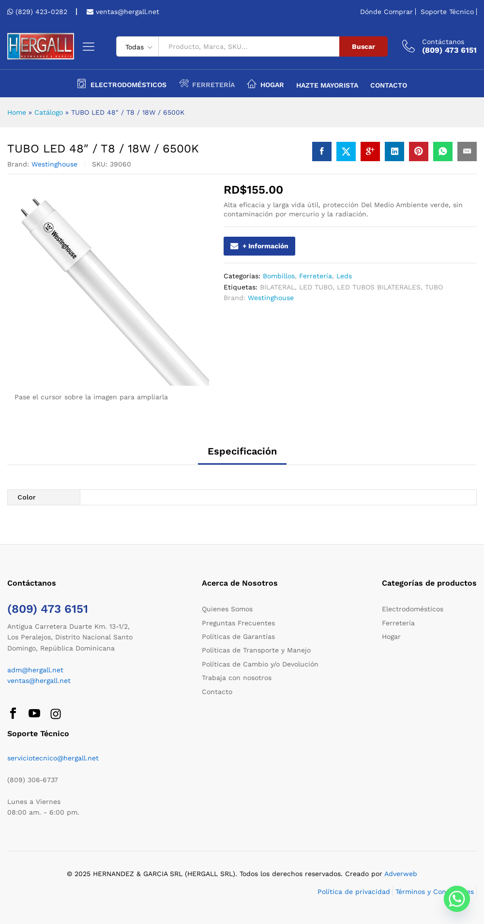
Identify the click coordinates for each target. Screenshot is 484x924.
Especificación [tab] (242, 451)
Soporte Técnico (447, 11)
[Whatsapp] (457, 899)
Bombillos (279, 276)
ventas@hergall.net (126, 11)
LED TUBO (316, 287)
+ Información (259, 246)
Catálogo (48, 112)
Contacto (388, 85)
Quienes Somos (227, 609)
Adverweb (400, 874)
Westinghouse (54, 164)
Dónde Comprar (386, 11)
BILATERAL (277, 287)
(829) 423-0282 (41, 11)
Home (16, 112)
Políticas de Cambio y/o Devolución (260, 664)
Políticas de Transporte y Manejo (256, 650)
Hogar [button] (265, 83)
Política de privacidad (354, 891)
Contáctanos (443, 41)
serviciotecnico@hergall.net (53, 758)
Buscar (363, 46)
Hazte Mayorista (327, 85)
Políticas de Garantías (238, 636)
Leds (344, 276)
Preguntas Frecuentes (238, 623)
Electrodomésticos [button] (121, 83)
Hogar (391, 636)
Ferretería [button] (207, 83)
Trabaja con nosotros (237, 678)
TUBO (434, 287)
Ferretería (315, 276)
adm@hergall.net (35, 670)
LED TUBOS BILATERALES (379, 287)
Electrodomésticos (412, 609)
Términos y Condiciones (434, 891)
